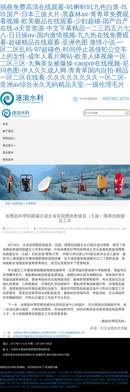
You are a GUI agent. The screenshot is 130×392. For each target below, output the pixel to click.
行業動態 (31, 203)
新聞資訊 (18, 203)
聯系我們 (8, 159)
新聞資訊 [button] (9, 138)
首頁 (5, 124)
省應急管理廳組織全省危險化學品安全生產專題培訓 (41, 336)
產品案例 (8, 152)
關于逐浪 (8, 131)
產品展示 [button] (9, 145)
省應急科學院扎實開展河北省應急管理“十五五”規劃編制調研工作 (49, 332)
